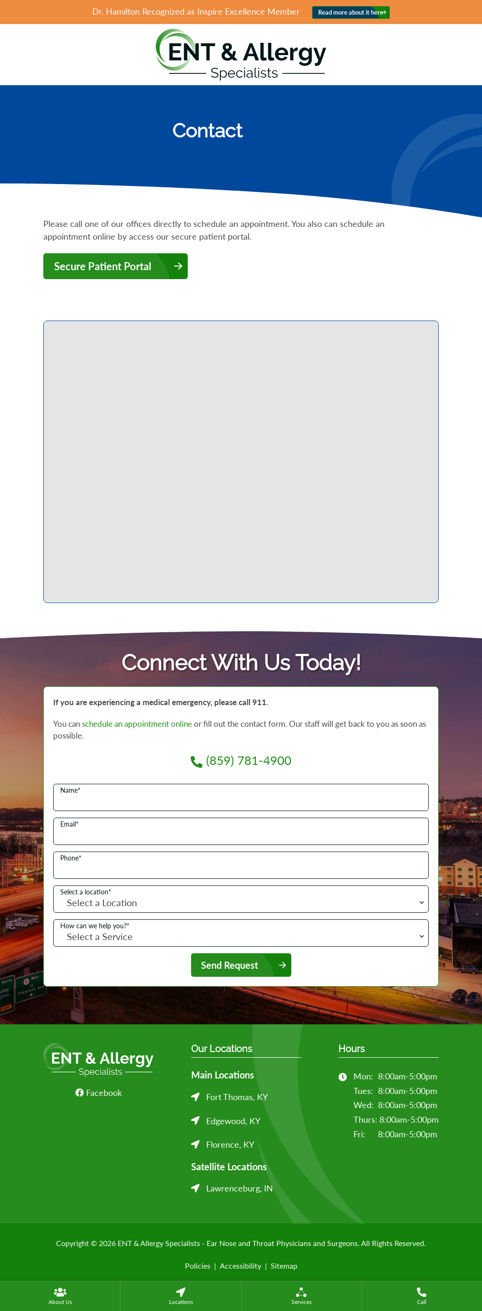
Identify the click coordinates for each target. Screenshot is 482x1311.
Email (69, 824)
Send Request (229, 965)
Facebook (98, 1092)
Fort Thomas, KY (237, 1097)
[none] (60, 1296)
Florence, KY (230, 1144)
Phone (70, 858)
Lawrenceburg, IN (239, 1188)
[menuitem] (60, 1296)
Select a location (85, 892)
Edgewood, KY (233, 1121)
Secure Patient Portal (102, 266)
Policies (197, 1265)
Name (70, 790)
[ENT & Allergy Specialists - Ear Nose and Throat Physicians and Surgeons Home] (241, 53)
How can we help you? (94, 926)
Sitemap (284, 1265)
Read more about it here (350, 12)
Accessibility (240, 1265)
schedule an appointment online (137, 724)
